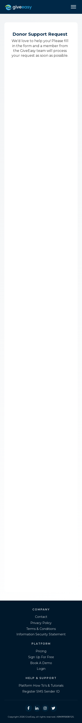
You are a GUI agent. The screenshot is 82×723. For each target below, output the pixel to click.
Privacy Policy (41, 623)
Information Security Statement (41, 634)
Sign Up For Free (41, 657)
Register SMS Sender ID (41, 691)
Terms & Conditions (41, 629)
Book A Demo (41, 663)
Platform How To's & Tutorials (41, 686)
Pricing (41, 651)
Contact (41, 617)
